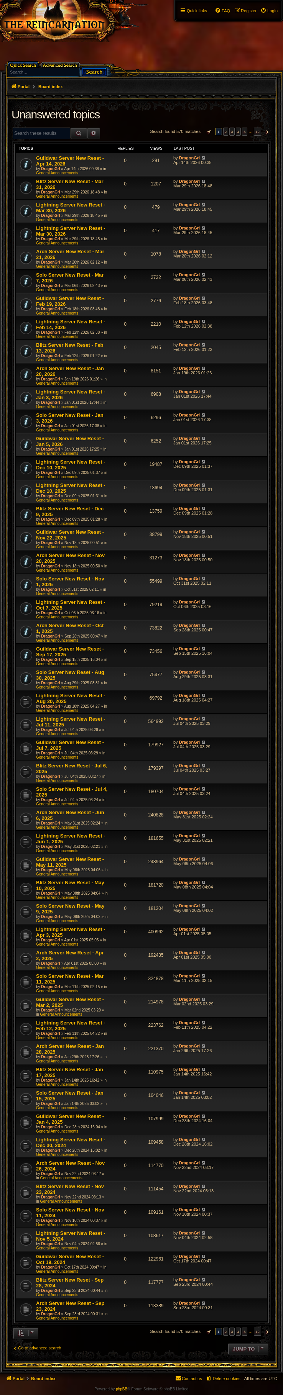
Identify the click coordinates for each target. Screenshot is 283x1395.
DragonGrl (50, 169)
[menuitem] (269, 10)
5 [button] (245, 132)
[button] (208, 131)
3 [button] (232, 132)
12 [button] (257, 132)
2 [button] (226, 132)
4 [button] (238, 132)
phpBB (121, 1389)
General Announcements (57, 173)
